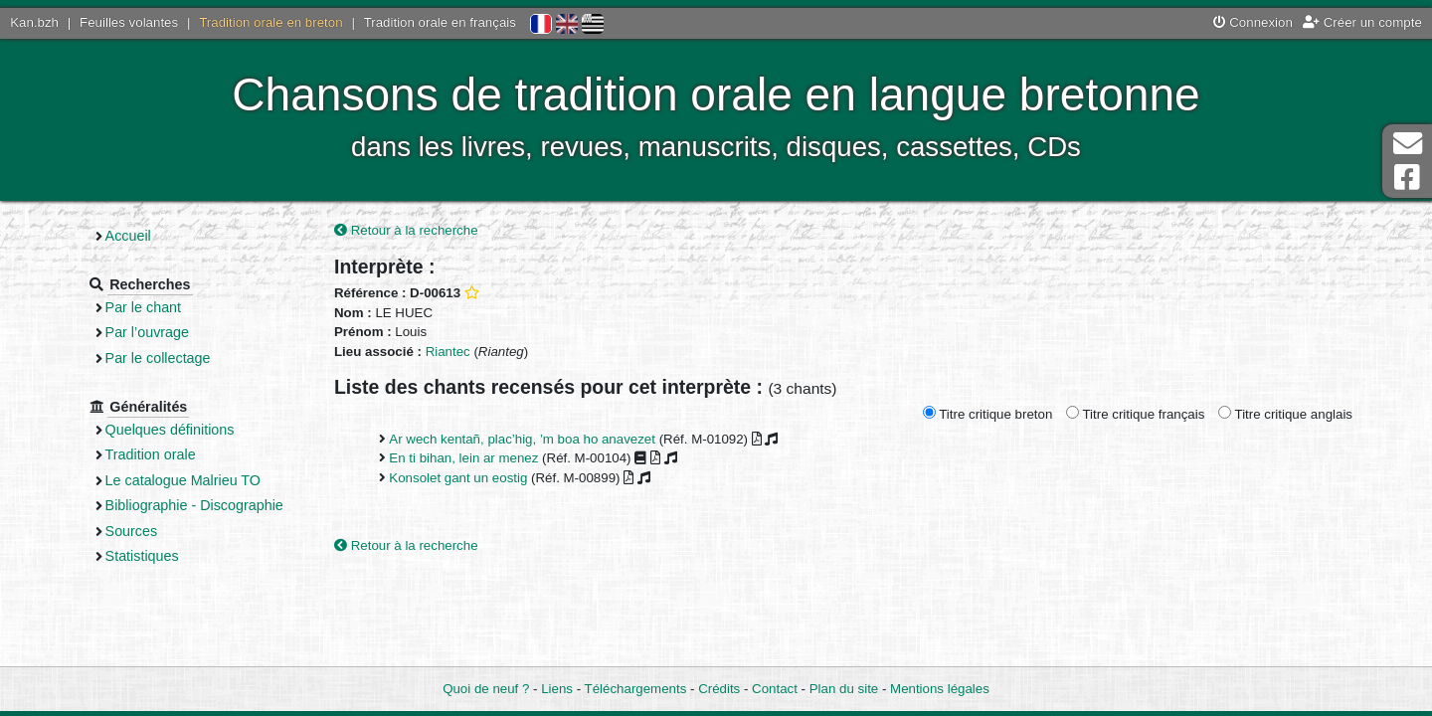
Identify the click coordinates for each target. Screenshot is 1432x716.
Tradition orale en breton (270, 22)
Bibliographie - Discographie (194, 505)
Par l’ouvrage (147, 332)
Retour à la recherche (406, 230)
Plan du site (843, 688)
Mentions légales (939, 688)
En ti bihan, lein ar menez (463, 457)
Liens (557, 688)
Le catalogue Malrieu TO (183, 480)
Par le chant (143, 307)
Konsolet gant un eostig (458, 477)
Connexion (1253, 22)
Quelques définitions (170, 430)
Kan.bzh (34, 22)
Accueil (128, 236)
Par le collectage (158, 358)
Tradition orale (150, 454)
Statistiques (142, 556)
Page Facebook (1407, 177)
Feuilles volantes (129, 22)
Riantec (448, 351)
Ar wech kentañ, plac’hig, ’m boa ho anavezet (522, 439)
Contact (775, 688)
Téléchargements (636, 688)
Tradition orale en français (440, 22)
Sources (131, 531)
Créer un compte (1362, 22)
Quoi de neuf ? (486, 688)
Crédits (719, 688)
